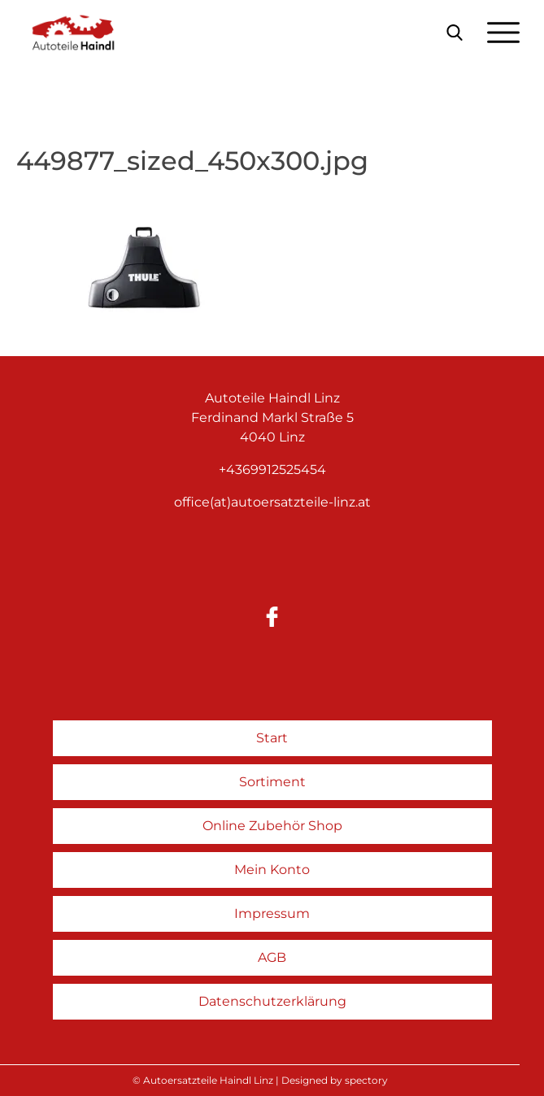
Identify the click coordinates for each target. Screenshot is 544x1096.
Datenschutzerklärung (272, 1001)
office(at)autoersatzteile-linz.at (272, 502)
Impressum (272, 913)
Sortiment (272, 781)
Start (272, 738)
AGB (272, 957)
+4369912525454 (272, 469)
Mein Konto (272, 869)
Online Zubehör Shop (272, 825)
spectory (366, 1080)
